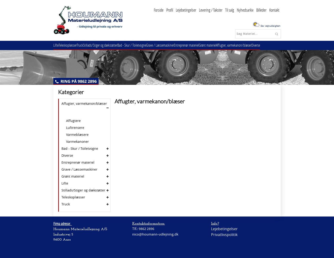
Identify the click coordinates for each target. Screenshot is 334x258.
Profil (169, 10)
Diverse (273, 45)
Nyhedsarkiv (245, 10)
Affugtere (73, 121)
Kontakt (274, 10)
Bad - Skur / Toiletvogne (140, 45)
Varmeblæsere (77, 135)
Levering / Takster (210, 10)
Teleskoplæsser (70, 45)
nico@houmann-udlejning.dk (155, 234)
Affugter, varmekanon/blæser (249, 45)
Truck (84, 45)
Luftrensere (75, 128)
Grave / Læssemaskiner (170, 45)
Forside (159, 10)
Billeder (261, 10)
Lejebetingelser (186, 10)
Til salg (229, 10)
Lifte (57, 45)
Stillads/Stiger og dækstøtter (107, 45)
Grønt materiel (221, 45)
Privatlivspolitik (224, 234)
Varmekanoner (77, 142)
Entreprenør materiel (198, 45)
